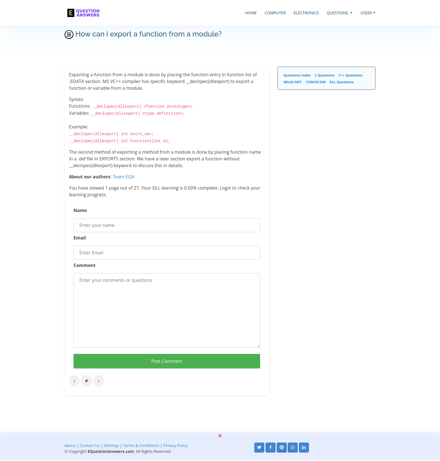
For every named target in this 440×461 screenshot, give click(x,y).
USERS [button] (366, 12)
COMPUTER (275, 12)
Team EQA (123, 177)
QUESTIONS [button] (338, 12)
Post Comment (166, 361)
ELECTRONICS (306, 12)
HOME (251, 12)
